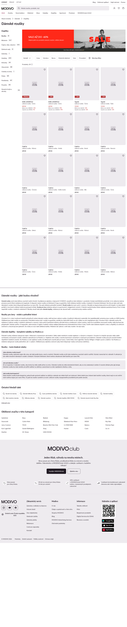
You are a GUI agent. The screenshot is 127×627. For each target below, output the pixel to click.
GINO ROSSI (47, 516)
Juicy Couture (6, 509)
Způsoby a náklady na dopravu (37, 590)
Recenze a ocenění (83, 604)
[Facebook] (15, 592)
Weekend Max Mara (70, 505)
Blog (94, 2)
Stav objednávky (32, 597)
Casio (86, 512)
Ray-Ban (108, 505)
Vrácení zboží (31, 593)
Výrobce (45, 58)
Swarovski (4, 505)
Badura (87, 509)
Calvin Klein (26, 505)
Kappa (66, 502)
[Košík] (123, 8)
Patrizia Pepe (110, 509)
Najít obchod (115, 2)
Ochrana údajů (49, 623)
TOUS (24, 509)
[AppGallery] (108, 614)
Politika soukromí (38, 623)
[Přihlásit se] (114, 8)
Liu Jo (107, 512)
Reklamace (30, 607)
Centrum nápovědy (33, 611)
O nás (54, 590)
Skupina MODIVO (58, 597)
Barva (53, 58)
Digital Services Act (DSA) (85, 600)
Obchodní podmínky (58, 607)
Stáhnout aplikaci (103, 2)
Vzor (74, 58)
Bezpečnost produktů (84, 597)
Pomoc (123, 2)
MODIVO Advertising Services (62, 604)
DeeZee (4, 516)
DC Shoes (25, 516)
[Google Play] (108, 605)
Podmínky (17, 623)
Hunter (66, 512)
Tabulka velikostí (82, 590)
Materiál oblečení (64, 58)
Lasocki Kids (89, 502)
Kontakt (29, 614)
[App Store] (108, 609)
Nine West (109, 502)
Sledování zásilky (32, 600)
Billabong (46, 505)
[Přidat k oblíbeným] (44, 69)
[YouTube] (9, 592)
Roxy (23, 502)
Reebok (45, 502)
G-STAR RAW (68, 509)
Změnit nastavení (27, 623)
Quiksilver (4, 502)
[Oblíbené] (119, 8)
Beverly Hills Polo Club (50, 509)
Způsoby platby (32, 604)
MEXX (87, 505)
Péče (78, 593)
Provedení (82, 58)
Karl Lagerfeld (6, 512)
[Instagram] (3, 592)
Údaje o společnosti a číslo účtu (62, 593)
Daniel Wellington (28, 512)
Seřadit (27, 58)
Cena (38, 58)
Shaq (44, 512)
